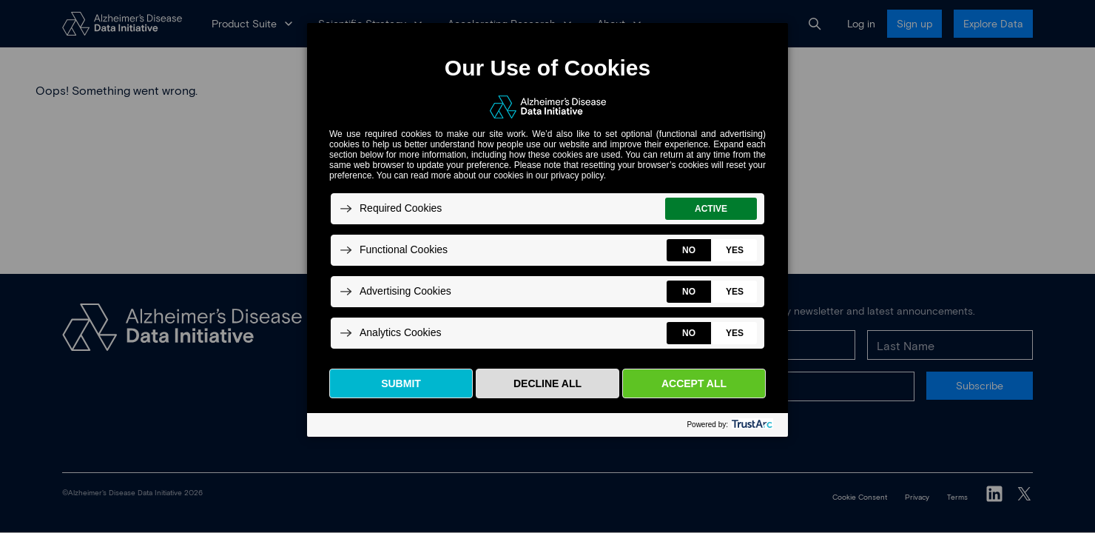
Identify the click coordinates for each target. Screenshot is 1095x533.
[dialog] (547, 229)
